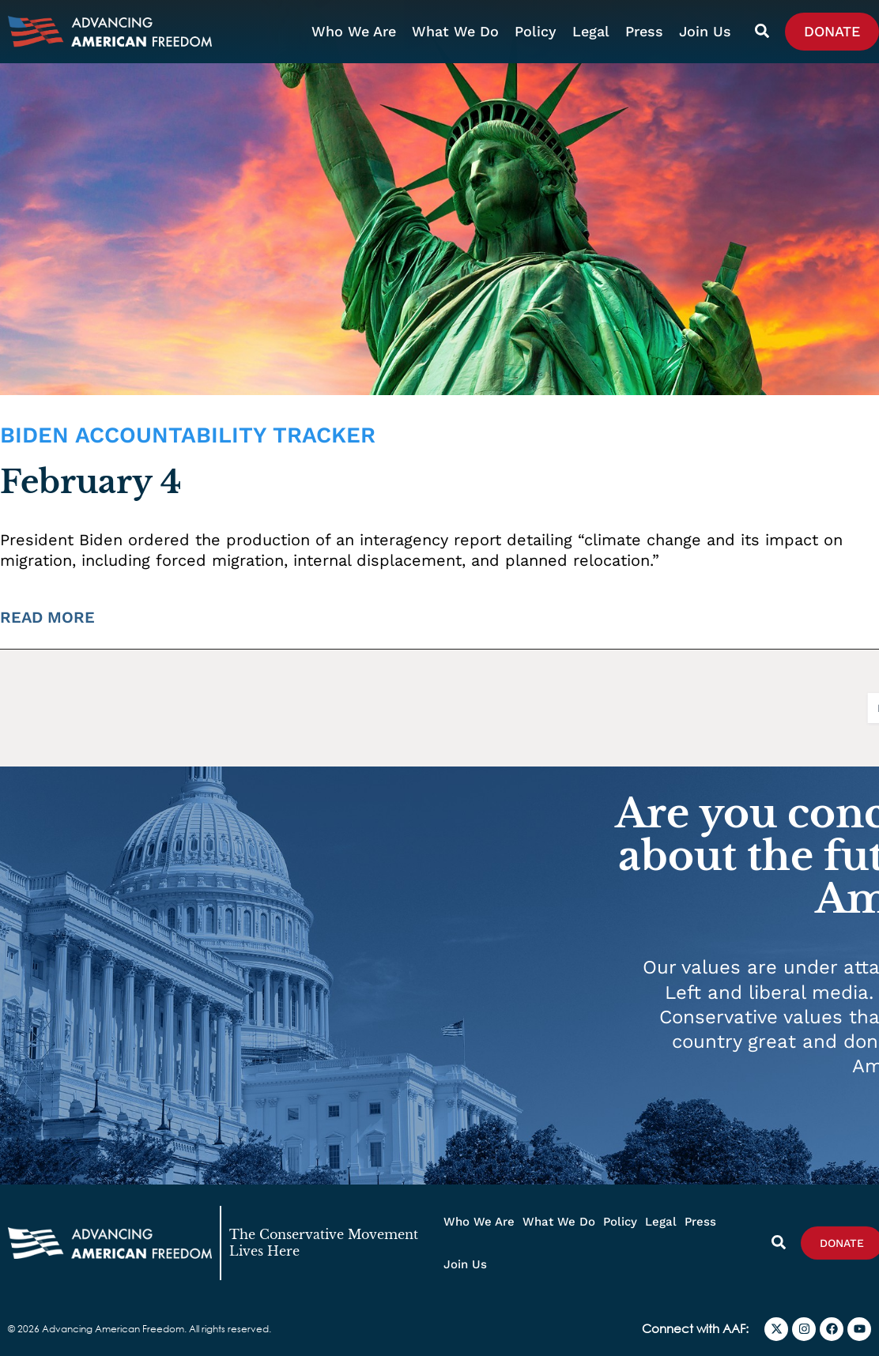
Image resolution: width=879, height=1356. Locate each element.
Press (644, 31)
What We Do (455, 31)
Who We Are (353, 31)
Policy (535, 31)
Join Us (705, 31)
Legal (590, 31)
